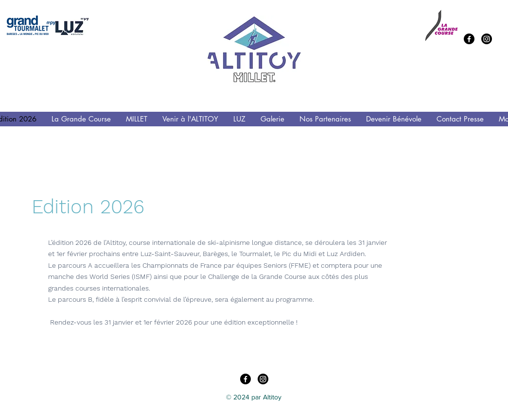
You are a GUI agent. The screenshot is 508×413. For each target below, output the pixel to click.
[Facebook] (469, 39)
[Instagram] (486, 39)
